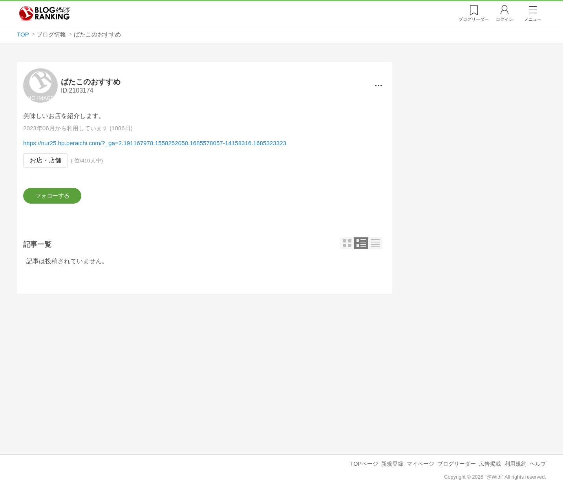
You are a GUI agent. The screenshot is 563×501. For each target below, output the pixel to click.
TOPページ (364, 466)
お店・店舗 (45, 160)
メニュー (532, 19)
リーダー (474, 19)
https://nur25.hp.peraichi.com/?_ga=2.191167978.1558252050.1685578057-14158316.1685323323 (154, 143)
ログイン (504, 19)
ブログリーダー (456, 466)
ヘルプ (538, 466)
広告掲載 (490, 466)
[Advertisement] (204, 370)
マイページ (420, 466)
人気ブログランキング (44, 13)
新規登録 (392, 466)
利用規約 (515, 466)
